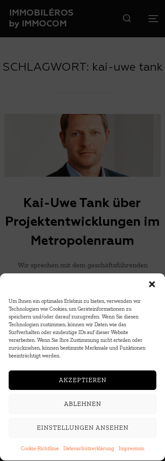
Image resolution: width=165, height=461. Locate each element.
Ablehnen (82, 405)
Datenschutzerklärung (88, 449)
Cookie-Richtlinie (40, 449)
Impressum (131, 449)
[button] (152, 285)
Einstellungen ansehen (83, 429)
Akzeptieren (83, 381)
